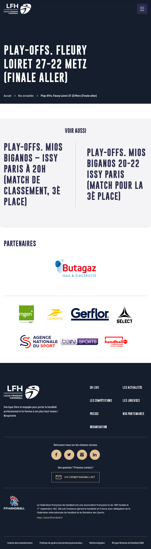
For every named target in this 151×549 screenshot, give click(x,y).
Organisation (98, 427)
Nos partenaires (133, 414)
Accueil (7, 96)
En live (94, 387)
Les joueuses (131, 400)
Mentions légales (97, 542)
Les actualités (132, 387)
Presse (94, 414)
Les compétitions (101, 400)
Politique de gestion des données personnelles (61, 542)
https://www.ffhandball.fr (50, 517)
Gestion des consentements (19, 542)
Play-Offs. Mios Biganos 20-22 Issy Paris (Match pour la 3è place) (116, 174)
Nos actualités (26, 96)
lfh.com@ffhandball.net (75, 477)
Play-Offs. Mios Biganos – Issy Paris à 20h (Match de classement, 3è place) (33, 174)
